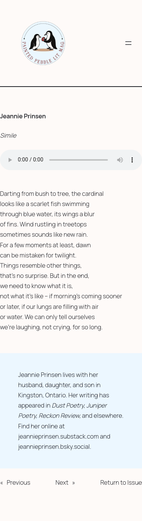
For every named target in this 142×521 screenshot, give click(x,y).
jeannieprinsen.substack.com (58, 436)
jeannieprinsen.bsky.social (54, 446)
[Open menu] (128, 43)
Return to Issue (121, 482)
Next (61, 482)
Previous (18, 482)
